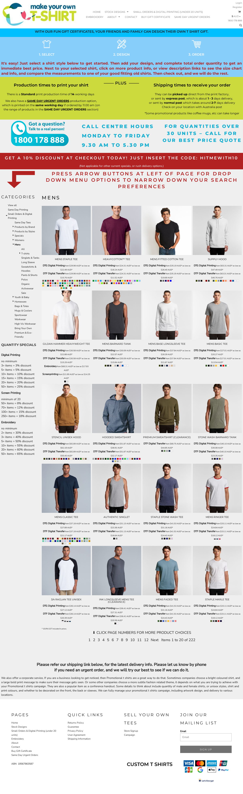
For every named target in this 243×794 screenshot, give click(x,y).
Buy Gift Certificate (21, 751)
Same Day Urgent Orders (24, 755)
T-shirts (25, 253)
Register (237, 7)
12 (146, 639)
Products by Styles (25, 231)
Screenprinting (50, 374)
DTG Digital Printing (54, 265)
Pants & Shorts (29, 275)
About (14, 742)
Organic (25, 284)
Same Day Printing (18, 209)
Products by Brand (25, 227)
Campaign (129, 735)
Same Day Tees (23, 222)
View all (12, 205)
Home (14, 722)
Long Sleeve (28, 262)
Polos (24, 279)
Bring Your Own (23, 328)
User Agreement (76, 735)
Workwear (20, 319)
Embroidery (50, 366)
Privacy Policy (75, 730)
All (23, 249)
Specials (19, 235)
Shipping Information (79, 738)
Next (154, 639)
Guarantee (73, 726)
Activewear (27, 288)
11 (139, 639)
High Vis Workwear (25, 323)
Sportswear (21, 315)
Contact (15, 747)
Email (183, 731)
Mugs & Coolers (23, 310)
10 (132, 639)
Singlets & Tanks (30, 257)
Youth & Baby (22, 297)
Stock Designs (19, 726)
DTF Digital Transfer (54, 273)
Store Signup (131, 730)
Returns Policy (76, 722)
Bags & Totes (22, 306)
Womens (19, 240)
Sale (23, 293)
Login (239, 2)
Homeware (20, 301)
